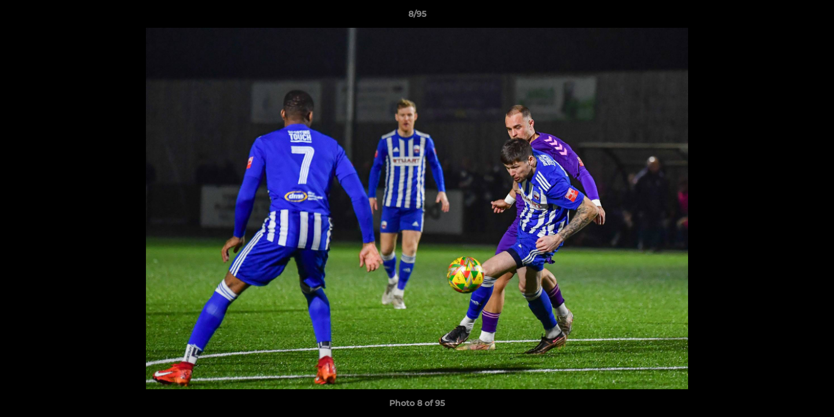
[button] (813, 17)
